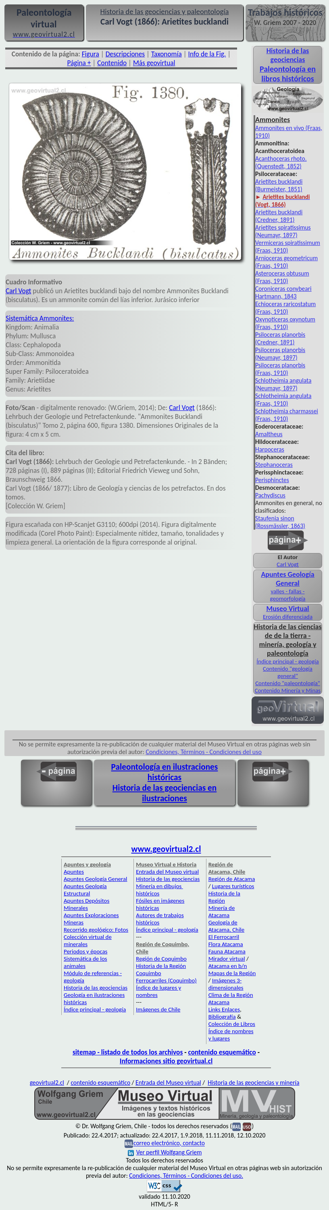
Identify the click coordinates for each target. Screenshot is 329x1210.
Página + (79, 62)
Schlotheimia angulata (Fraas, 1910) (283, 399)
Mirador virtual (226, 958)
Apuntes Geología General (287, 579)
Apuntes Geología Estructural (85, 890)
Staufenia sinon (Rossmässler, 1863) (280, 522)
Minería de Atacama (221, 911)
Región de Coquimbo (161, 958)
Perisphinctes (272, 480)
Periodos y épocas (85, 951)
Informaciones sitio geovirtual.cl (166, 1061)
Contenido (112, 62)
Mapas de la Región (232, 973)
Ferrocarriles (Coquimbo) (166, 980)
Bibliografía (222, 1016)
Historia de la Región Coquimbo (161, 969)
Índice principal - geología (287, 661)
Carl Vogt (18, 290)
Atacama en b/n (227, 966)
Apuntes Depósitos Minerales (86, 904)
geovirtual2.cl (47, 1082)
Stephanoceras (274, 464)
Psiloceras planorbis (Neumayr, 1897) (280, 353)
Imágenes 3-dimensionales (226, 984)
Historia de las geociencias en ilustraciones (164, 793)
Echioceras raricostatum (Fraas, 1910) (285, 307)
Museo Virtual (287, 608)
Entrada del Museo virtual (167, 871)
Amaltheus (269, 434)
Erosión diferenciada (287, 616)
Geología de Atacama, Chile (226, 926)
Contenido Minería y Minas (288, 690)
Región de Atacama (231, 879)
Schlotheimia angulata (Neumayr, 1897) (283, 384)
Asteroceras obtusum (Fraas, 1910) (282, 277)
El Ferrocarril (223, 937)
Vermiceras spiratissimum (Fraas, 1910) (287, 246)
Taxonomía (166, 54)
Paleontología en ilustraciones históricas (164, 772)
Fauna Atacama (227, 951)
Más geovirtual (154, 62)
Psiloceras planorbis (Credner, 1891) (280, 338)
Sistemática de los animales (85, 962)
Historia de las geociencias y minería (253, 1082)
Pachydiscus (270, 495)
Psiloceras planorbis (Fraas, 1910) (280, 369)
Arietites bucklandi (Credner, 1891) (278, 216)
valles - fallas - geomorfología (288, 595)
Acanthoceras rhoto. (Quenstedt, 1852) (281, 162)
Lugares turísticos (233, 886)
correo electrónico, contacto (169, 1143)
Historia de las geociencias (95, 987)
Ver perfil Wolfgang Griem (165, 1152)
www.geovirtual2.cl (166, 849)
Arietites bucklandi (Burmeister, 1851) (278, 185)
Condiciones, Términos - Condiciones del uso (204, 752)
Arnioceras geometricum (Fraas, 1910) (286, 261)
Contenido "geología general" (287, 672)
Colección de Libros (231, 1024)
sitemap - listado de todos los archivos (128, 1052)
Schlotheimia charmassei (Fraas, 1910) (286, 415)
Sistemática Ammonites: (40, 318)
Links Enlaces (224, 1009)
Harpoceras (269, 449)
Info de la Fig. (207, 54)
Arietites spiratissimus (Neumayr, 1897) (283, 231)
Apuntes (74, 871)
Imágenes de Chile (158, 1009)
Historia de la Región (224, 897)
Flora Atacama (225, 944)
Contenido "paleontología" (287, 683)
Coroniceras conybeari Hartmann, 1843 (283, 292)
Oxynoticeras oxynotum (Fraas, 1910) (285, 323)
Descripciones (125, 54)
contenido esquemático (222, 1052)
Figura (90, 54)
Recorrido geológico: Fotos (96, 929)
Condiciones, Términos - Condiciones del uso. (186, 1175)
